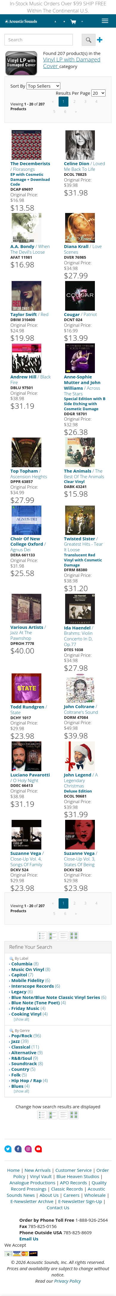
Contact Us (58, 1207)
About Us (49, 1195)
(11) (25, 1047)
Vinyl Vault (41, 1176)
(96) (26, 1035)
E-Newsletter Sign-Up (80, 1201)
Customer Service (73, 1170)
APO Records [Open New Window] (73, 1182)
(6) (30, 980)
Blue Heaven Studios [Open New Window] (78, 1176)
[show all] (21, 1019)
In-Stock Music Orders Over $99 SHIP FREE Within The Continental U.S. (58, 7)
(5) (23, 1069)
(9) (27, 1052)
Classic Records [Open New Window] (67, 1189)
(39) (20, 1041)
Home (13, 1170)
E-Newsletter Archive (32, 1201)
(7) (22, 975)
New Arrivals (38, 1170)
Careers (71, 1195)
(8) (25, 964)
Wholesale (95, 1195)
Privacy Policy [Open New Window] (67, 1281)
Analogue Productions (32, 1182)
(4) (38, 1002)
